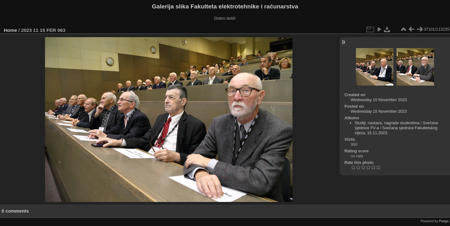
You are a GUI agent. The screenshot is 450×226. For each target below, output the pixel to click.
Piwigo (444, 221)
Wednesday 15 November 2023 (379, 99)
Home (10, 30)
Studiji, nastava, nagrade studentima (387, 122)
